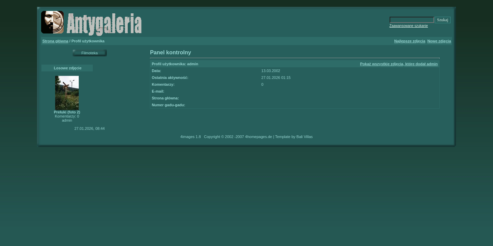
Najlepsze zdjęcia (410, 41)
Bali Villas (304, 137)
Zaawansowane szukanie (409, 26)
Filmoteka (89, 53)
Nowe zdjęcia (439, 41)
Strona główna (55, 41)
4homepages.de (258, 137)
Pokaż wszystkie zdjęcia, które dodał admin (399, 64)
